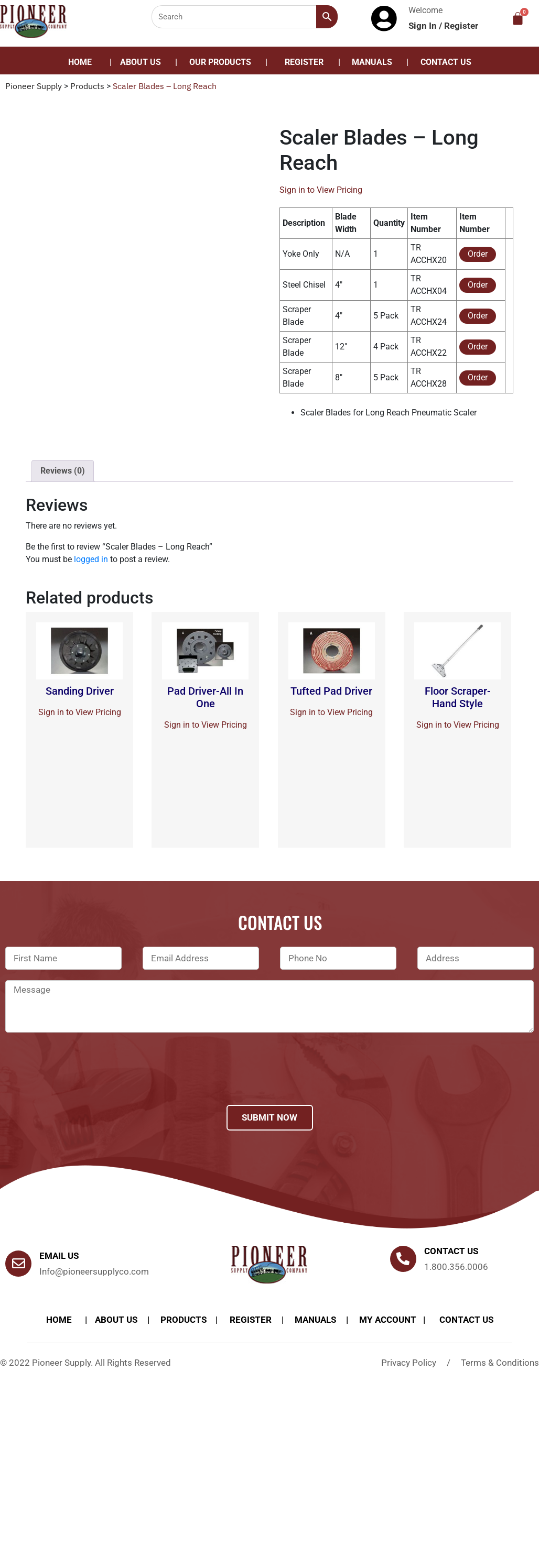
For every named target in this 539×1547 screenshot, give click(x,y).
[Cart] (517, 18)
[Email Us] (18, 1263)
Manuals (372, 62)
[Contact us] (403, 1259)
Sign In (423, 25)
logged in (91, 559)
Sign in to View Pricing (320, 190)
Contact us (451, 1251)
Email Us (59, 1255)
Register (461, 25)
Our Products (220, 62)
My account (387, 1319)
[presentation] (85, 1082)
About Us (140, 62)
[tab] (62, 471)
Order (478, 254)
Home (80, 62)
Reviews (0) (62, 471)
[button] (223, 62)
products (183, 1319)
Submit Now (269, 1117)
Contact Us (446, 62)
